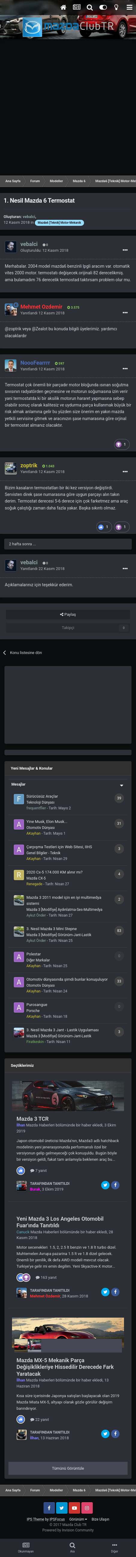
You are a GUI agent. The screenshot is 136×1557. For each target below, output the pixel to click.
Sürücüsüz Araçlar (42, 796)
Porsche (33, 1011)
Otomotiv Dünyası (40, 828)
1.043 (48, 466)
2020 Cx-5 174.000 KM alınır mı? (54, 872)
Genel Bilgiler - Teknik (43, 853)
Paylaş (68, 614)
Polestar (33, 954)
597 (59, 364)
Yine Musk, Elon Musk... (46, 821)
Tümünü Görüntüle (68, 1468)
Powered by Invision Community (68, 1530)
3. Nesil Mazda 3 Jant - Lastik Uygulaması (62, 1030)
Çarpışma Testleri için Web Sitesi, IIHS (59, 847)
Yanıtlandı (42, 313)
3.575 (73, 308)
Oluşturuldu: (44, 250)
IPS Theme (35, 1519)
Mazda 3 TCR (33, 1119)
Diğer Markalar (38, 960)
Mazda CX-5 (36, 878)
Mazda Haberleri (40, 1125)
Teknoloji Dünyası (40, 802)
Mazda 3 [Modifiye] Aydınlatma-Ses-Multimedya (64, 910)
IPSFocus (57, 1519)
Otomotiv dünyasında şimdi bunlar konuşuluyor (67, 979)
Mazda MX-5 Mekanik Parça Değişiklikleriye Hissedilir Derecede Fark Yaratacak (65, 1367)
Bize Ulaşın (100, 1519)
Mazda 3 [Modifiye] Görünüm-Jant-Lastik (58, 935)
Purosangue (36, 1004)
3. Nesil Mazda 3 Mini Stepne (51, 928)
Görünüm (78, 1519)
